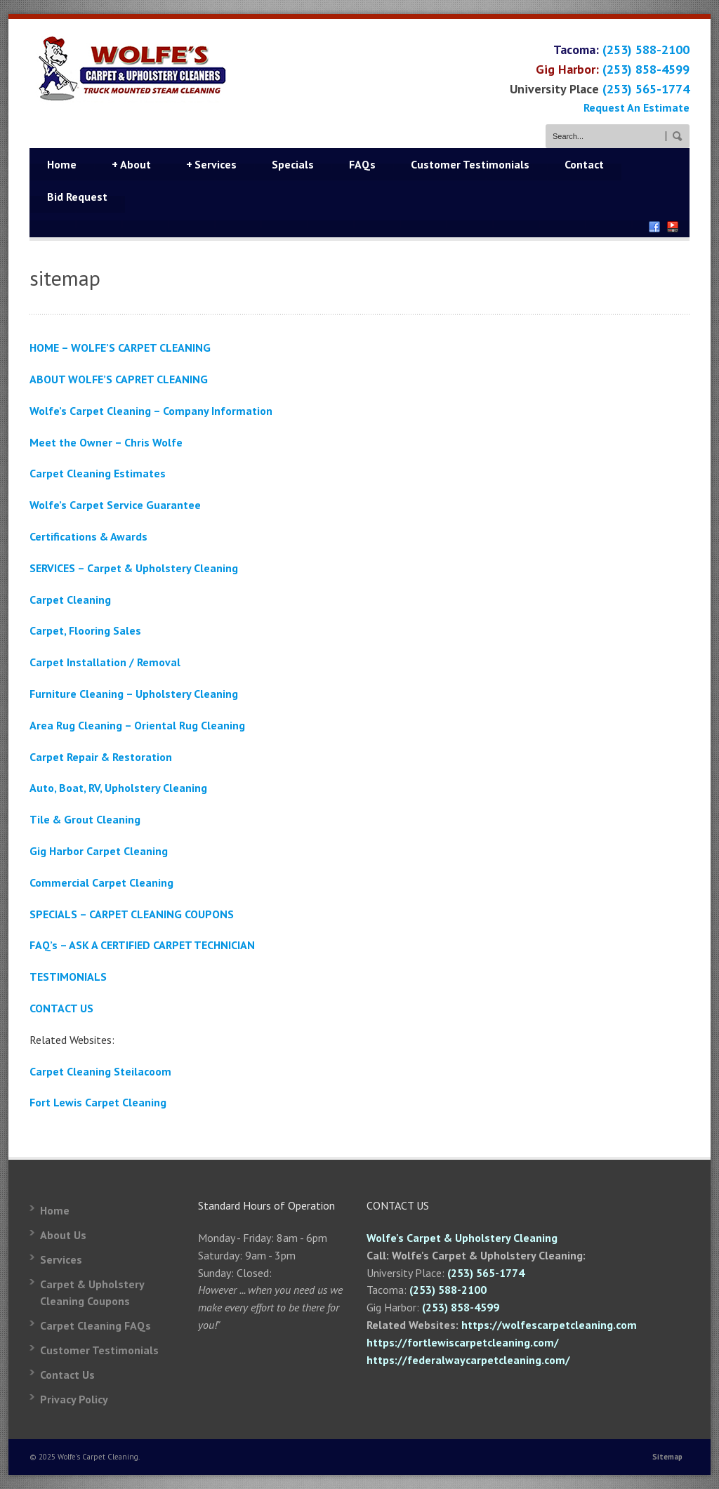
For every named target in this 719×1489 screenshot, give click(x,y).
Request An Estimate (636, 107)
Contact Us (67, 1375)
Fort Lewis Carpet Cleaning (97, 1102)
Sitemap (667, 1457)
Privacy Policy (74, 1399)
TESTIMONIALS (68, 976)
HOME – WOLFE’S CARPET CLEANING (120, 347)
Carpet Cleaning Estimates (97, 473)
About (131, 164)
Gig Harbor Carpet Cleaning (98, 851)
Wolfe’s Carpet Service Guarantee (115, 505)
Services (211, 164)
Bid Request (77, 197)
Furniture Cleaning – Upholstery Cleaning (133, 694)
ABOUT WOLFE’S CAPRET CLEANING (118, 379)
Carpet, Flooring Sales (85, 630)
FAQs (362, 164)
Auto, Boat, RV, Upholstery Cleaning (118, 788)
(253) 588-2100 (646, 49)
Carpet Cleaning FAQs (95, 1325)
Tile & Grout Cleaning (84, 819)
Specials (293, 164)
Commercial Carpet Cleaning (101, 882)
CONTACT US (61, 1008)
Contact (584, 164)
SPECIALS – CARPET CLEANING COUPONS (131, 914)
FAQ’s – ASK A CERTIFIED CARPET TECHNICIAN (142, 945)
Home (62, 164)
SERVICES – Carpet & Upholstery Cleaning (133, 568)
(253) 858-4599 (646, 69)
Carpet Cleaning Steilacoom (100, 1071)
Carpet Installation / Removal (104, 662)
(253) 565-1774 (646, 89)
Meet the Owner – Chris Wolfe (106, 442)
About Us (63, 1235)
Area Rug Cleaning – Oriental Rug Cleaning (137, 725)
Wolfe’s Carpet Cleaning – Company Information (150, 411)
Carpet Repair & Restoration (100, 757)
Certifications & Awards (88, 536)
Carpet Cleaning (70, 600)
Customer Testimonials (470, 164)
